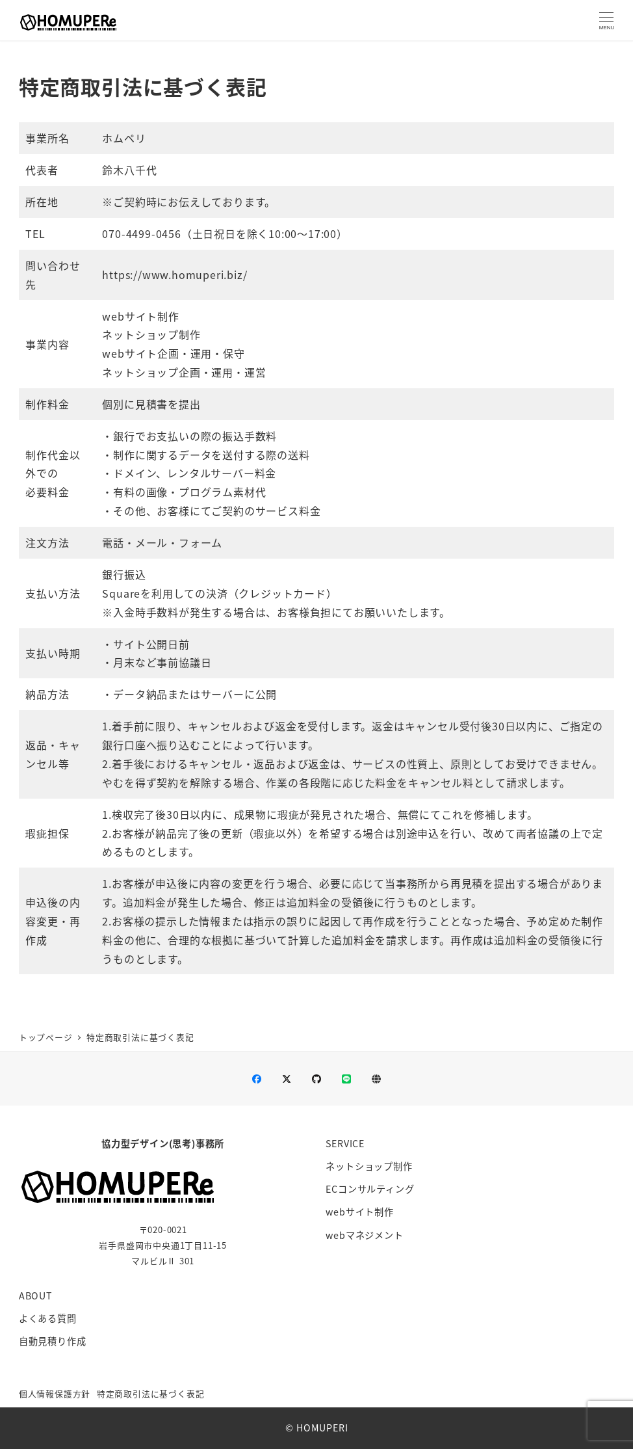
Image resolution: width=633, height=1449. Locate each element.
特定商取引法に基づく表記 (151, 1393)
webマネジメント (364, 1235)
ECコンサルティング (370, 1188)
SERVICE (345, 1143)
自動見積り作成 (52, 1341)
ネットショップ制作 (369, 1166)
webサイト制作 (359, 1211)
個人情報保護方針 (54, 1393)
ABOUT (36, 1295)
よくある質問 (48, 1318)
